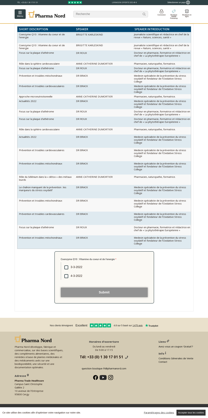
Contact (163, 361)
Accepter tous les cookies (191, 412)
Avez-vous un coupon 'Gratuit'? (176, 346)
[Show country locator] (178, 2)
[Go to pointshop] (173, 14)
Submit (104, 292)
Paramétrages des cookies (159, 412)
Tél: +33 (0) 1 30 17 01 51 (104, 356)
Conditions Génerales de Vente (176, 358)
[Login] (161, 14)
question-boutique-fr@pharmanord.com (104, 368)
